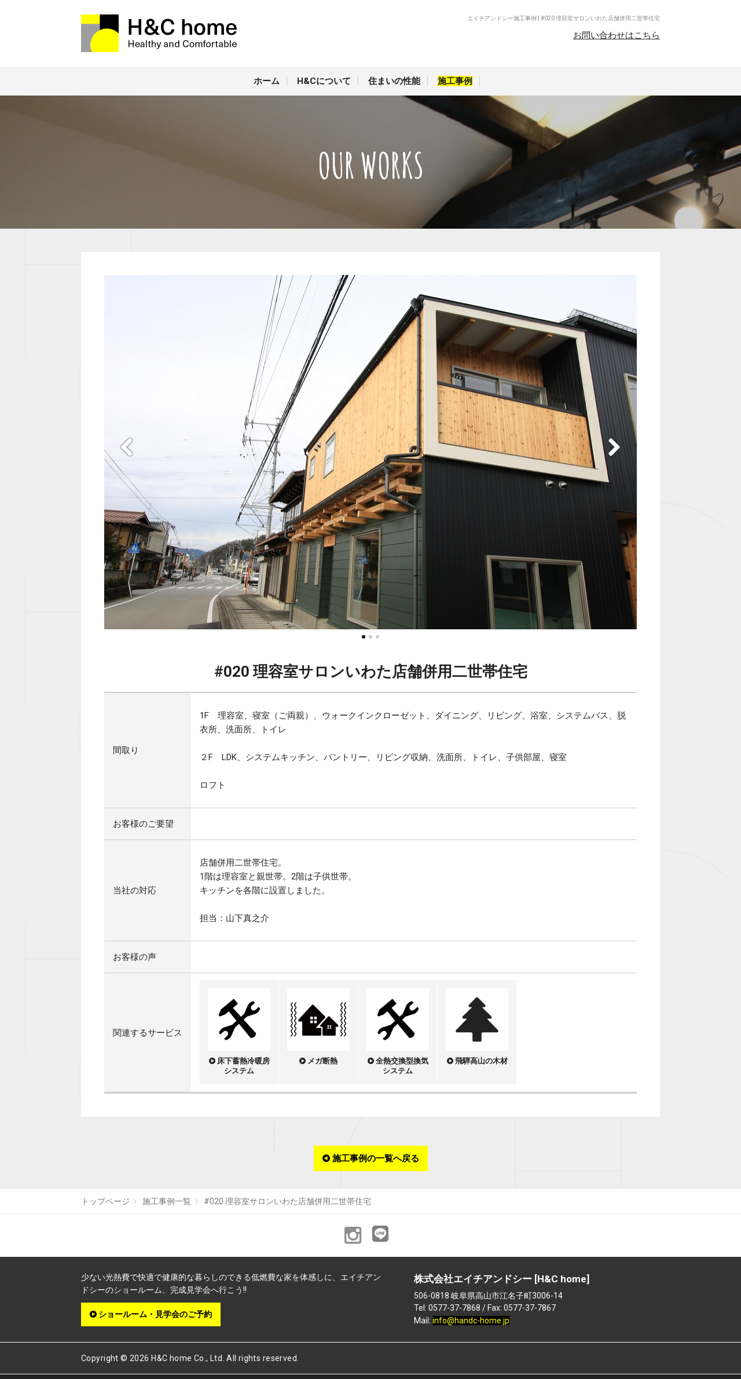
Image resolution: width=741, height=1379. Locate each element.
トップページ (105, 1201)
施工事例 (455, 81)
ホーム (267, 81)
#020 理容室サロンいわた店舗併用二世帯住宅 (287, 1201)
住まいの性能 (394, 81)
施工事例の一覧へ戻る (370, 1158)
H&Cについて (324, 81)
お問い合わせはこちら (616, 35)
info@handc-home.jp (470, 1320)
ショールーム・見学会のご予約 (151, 1314)
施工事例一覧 (166, 1201)
